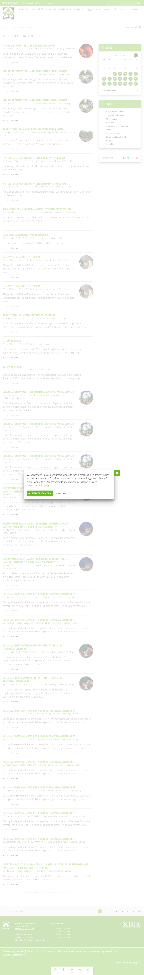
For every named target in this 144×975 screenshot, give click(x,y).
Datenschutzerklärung (38, 485)
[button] (117, 473)
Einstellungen (60, 493)
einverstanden (39, 493)
